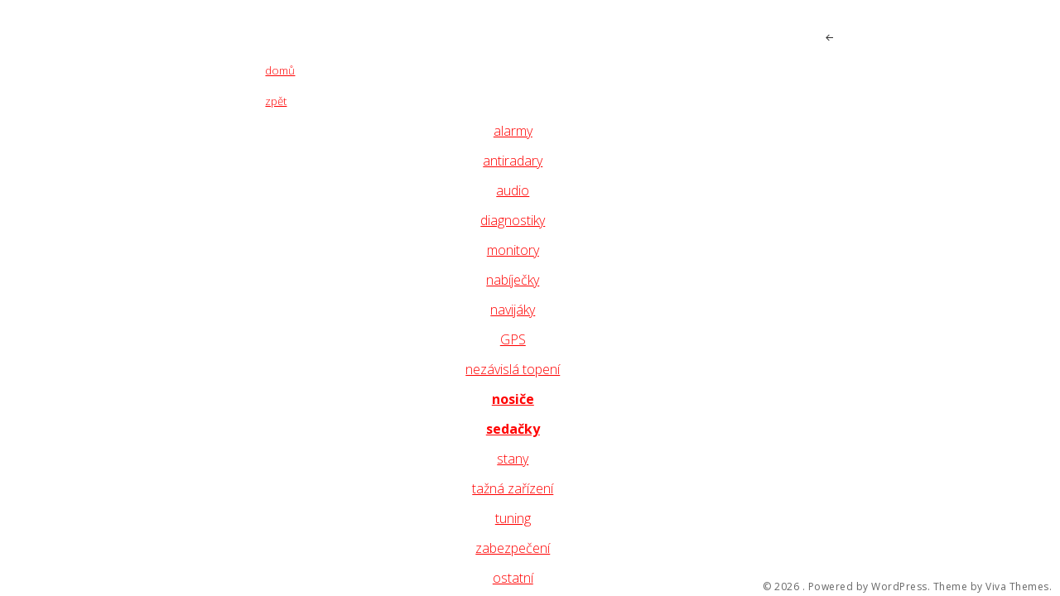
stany (512, 458)
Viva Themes (1017, 587)
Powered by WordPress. (869, 587)
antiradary (512, 160)
